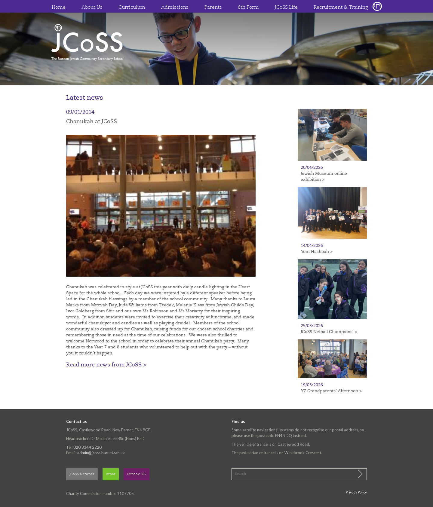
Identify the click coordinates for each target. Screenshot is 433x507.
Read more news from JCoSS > (106, 365)
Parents (213, 7)
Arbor (110, 474)
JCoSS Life (286, 7)
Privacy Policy (356, 492)
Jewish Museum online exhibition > (324, 177)
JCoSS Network (81, 474)
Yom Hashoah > (317, 252)
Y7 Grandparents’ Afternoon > (331, 391)
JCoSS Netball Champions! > (329, 332)
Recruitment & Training (341, 7)
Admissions (175, 7)
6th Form (248, 7)
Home (59, 7)
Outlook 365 (136, 474)
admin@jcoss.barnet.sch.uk (101, 452)
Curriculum (131, 7)
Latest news (84, 98)
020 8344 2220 (87, 447)
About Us (92, 7)
